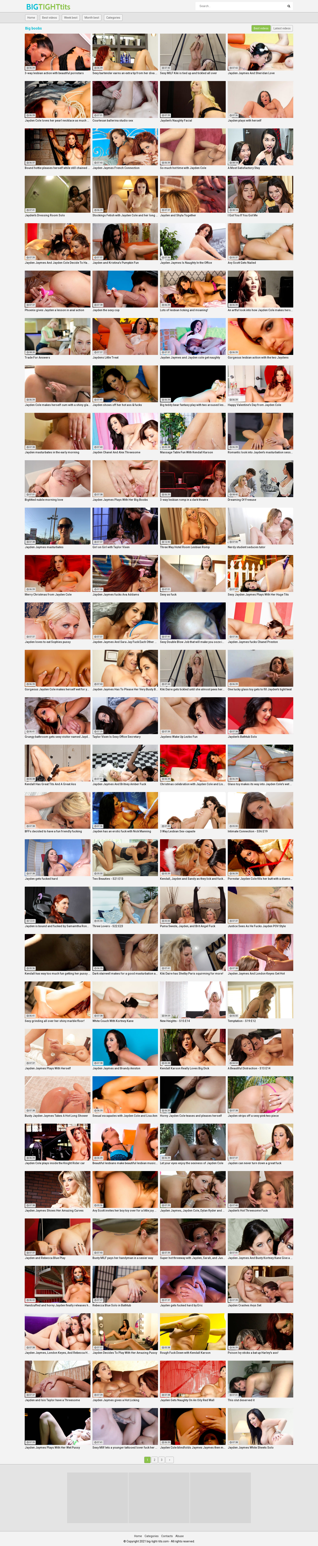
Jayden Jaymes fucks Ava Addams (115, 594)
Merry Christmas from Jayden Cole (48, 594)
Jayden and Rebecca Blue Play (45, 1258)
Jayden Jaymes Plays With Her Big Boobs (120, 499)
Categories (113, 17)
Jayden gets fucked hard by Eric (181, 1305)
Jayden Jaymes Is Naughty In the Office (186, 262)
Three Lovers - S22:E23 (107, 926)
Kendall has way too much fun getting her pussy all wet (57, 973)
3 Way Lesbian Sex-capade (177, 831)
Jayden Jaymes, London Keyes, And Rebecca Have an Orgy (57, 1352)
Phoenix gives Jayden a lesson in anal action (54, 310)
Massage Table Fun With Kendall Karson (186, 452)
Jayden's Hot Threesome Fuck (248, 1210)
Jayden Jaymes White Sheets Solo (251, 1447)
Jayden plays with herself (244, 120)
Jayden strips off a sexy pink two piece (253, 1115)
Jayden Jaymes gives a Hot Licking (115, 1400)
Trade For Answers (37, 357)
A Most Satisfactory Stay (244, 168)
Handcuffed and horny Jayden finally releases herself (57, 1305)
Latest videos (282, 28)
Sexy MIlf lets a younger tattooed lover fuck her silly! (125, 1447)
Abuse (179, 1536)
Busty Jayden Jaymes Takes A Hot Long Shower (56, 1115)
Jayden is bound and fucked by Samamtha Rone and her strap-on (57, 926)
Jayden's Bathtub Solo (242, 736)
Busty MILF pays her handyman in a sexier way (122, 1258)
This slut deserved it (241, 1400)
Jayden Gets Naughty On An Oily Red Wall (187, 1400)
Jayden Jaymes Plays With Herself (48, 1068)
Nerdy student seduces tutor (246, 547)
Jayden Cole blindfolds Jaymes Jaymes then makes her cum (193, 1447)
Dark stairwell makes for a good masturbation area (125, 973)
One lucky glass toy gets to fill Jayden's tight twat (260, 689)
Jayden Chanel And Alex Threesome (116, 452)
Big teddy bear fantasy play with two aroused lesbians (193, 405)
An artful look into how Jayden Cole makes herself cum (260, 310)
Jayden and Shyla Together (178, 215)
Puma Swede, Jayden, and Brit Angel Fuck (187, 926)
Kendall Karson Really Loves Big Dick (184, 1068)
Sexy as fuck (168, 594)
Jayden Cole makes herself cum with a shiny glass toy (57, 405)
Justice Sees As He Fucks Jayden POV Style (257, 926)
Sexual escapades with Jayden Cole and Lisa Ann (124, 1115)
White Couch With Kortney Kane (112, 1021)
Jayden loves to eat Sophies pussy (48, 642)
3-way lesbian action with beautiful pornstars (54, 73)
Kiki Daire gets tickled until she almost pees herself (193, 689)
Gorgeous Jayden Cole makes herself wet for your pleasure (57, 689)
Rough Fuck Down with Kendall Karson (185, 1352)
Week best (70, 17)
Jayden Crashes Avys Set (244, 1305)
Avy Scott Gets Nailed (242, 262)
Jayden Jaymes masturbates (44, 547)
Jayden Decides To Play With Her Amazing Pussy (124, 1352)
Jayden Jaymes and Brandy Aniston (116, 1068)
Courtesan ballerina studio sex (112, 120)
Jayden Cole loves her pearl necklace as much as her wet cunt (57, 120)
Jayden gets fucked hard (41, 878)
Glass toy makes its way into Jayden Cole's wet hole (260, 784)
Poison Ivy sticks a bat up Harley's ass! (253, 1352)
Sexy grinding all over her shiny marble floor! (55, 1021)
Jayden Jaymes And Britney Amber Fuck (119, 784)
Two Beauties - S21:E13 (107, 878)
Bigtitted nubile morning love (44, 499)
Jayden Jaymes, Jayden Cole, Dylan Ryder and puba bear (193, 1210)
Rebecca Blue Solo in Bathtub (111, 1305)
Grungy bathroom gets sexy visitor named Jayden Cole (57, 736)
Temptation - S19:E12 (242, 1021)
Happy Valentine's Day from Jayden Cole (254, 405)
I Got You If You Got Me (243, 215)
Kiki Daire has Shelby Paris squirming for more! (191, 973)
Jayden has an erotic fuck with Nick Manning (121, 831)
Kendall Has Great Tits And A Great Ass (50, 784)
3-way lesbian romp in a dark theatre (184, 499)
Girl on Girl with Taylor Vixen (111, 547)
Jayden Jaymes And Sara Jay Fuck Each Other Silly (125, 642)
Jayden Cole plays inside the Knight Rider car (55, 1163)
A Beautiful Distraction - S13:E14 (249, 1068)
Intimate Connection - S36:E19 (248, 831)
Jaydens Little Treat (105, 357)
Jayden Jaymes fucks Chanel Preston (253, 642)
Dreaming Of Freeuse (242, 499)
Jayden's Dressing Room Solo (45, 215)
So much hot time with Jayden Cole (183, 168)
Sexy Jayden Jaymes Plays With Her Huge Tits (258, 594)
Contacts (167, 1536)
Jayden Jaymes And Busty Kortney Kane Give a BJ (260, 1258)
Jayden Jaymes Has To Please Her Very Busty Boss (125, 689)
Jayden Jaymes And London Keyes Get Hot (256, 973)
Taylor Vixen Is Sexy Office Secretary (116, 736)
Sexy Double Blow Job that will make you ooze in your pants (193, 642)
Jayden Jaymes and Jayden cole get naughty (190, 357)
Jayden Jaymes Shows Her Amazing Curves (54, 1210)
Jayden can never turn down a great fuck (254, 1163)
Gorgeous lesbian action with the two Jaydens (258, 357)
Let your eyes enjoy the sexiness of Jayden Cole (191, 1163)
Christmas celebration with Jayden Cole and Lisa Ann (193, 784)
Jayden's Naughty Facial (176, 120)
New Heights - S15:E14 (175, 1021)
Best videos (49, 17)
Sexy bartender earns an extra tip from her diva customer (125, 73)
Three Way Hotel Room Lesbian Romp (185, 547)
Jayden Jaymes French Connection (116, 168)
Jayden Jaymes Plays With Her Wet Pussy (52, 1447)
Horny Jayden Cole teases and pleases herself (191, 1115)
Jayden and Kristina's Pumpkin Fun (115, 262)
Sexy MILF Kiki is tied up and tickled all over (188, 73)
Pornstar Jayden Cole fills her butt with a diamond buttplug (260, 878)
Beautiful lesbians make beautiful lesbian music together (125, 1163)
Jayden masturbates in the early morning (52, 452)
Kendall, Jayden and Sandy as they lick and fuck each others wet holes (193, 878)
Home (31, 17)
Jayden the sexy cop (105, 310)
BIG (36, 7)
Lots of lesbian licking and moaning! (184, 310)
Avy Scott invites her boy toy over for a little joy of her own (125, 1210)
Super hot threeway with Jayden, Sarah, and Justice (193, 1258)
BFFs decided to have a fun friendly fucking (53, 831)
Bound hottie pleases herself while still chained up (57, 168)
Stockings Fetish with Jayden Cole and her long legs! (125, 215)
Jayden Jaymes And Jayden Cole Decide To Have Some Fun (57, 262)
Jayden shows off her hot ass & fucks (117, 405)
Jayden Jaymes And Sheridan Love (251, 73)
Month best (92, 17)
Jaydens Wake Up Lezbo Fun (179, 736)
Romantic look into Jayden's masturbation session (260, 452)
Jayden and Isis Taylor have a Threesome (52, 1400)
